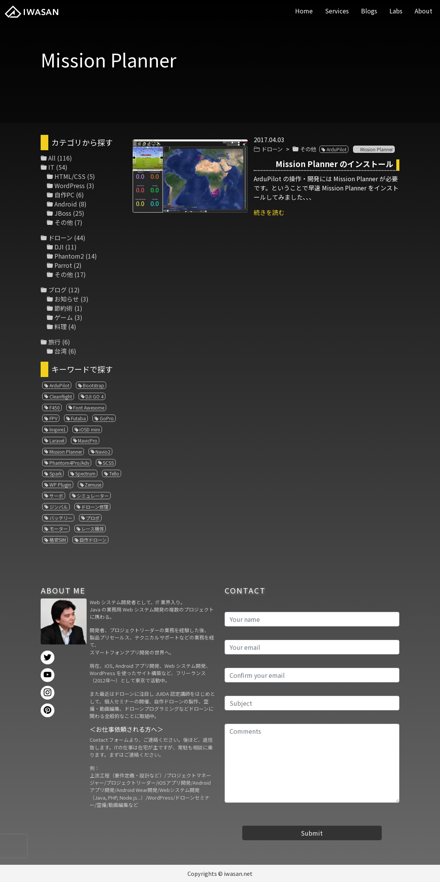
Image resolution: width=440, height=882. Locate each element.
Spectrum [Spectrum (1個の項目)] (85, 473)
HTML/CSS (69, 176)
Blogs (369, 10)
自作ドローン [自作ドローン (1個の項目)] (93, 539)
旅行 (54, 341)
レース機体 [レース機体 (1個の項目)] (92, 528)
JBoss (62, 213)
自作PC (64, 194)
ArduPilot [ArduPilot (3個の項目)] (59, 385)
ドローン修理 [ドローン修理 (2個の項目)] (94, 506)
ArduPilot (336, 149)
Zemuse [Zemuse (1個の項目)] (93, 484)
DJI (59, 246)
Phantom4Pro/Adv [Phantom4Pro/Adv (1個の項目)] (69, 462)
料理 (60, 326)
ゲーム (63, 317)
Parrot (63, 265)
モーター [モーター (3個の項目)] (58, 528)
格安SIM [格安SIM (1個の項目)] (57, 539)
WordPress (69, 185)
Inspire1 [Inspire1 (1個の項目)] (57, 429)
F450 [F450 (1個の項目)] (54, 407)
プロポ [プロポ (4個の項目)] (93, 518)
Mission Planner (376, 149)
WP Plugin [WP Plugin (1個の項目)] (60, 484)
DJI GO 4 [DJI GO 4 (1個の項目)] (94, 396)
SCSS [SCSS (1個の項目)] (108, 462)
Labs (395, 10)
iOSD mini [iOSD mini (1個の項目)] (89, 429)
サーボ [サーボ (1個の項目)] (56, 495)
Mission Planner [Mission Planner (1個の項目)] (65, 451)
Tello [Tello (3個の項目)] (114, 473)
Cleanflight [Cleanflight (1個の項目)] (60, 396)
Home (304, 10)
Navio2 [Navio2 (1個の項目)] (102, 451)
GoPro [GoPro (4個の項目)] (107, 418)
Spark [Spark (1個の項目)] (55, 473)
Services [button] (337, 10)
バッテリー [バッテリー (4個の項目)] (60, 518)
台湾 (60, 351)
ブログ (57, 289)
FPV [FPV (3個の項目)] (53, 418)
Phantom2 (69, 256)
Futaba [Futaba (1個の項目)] (78, 418)
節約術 (63, 308)
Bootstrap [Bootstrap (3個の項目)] (93, 385)
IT (51, 167)
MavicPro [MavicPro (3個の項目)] (87, 440)
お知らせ (66, 298)
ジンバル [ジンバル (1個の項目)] (58, 506)
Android (65, 203)
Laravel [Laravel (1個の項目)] (56, 440)
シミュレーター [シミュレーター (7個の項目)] (93, 495)
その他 (308, 149)
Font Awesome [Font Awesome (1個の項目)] (88, 407)
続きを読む (269, 212)
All (52, 157)
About (423, 10)
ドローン (271, 149)
